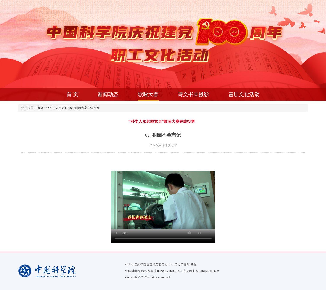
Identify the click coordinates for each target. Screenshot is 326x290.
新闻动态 (108, 94)
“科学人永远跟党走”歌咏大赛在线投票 (73, 108)
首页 (40, 108)
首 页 (72, 94)
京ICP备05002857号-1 (168, 271)
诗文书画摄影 (193, 94)
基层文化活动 (244, 94)
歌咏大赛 (148, 96)
